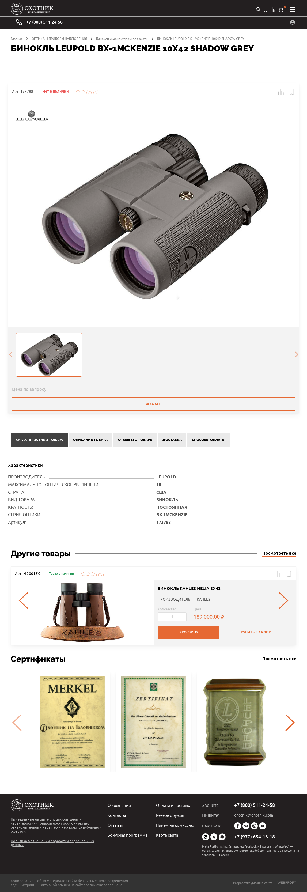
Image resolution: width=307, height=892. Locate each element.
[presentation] (10, 355)
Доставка (172, 439)
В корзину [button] (188, 631)
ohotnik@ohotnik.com (253, 815)
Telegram (213, 836)
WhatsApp (205, 836)
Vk (245, 825)
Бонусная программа (128, 834)
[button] (281, 92)
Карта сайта (167, 834)
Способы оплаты (208, 439)
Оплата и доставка (174, 805)
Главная (17, 39)
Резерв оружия (171, 814)
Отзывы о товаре (135, 439)
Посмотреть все (279, 552)
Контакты (117, 814)
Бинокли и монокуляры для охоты (122, 39)
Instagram (254, 825)
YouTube (262, 825)
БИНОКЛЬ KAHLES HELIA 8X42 (189, 588)
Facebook (237, 825)
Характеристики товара (39, 439)
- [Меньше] (162, 616)
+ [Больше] (182, 616)
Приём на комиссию (176, 824)
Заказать (153, 404)
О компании (120, 805)
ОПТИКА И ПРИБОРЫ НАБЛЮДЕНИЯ (59, 39)
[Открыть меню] (292, 9)
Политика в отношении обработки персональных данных (52, 843)
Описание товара (90, 439)
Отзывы (116, 824)
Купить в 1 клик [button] (256, 631)
